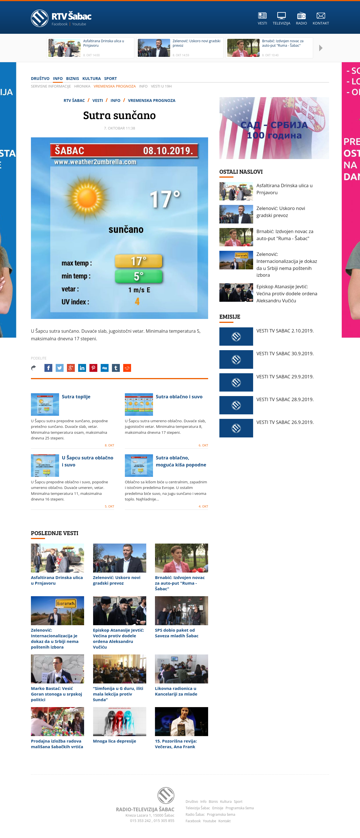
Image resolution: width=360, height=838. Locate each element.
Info (58, 78)
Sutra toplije (76, 396)
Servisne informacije (51, 86)
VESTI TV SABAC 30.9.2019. (285, 353)
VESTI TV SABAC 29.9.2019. (285, 376)
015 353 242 (141, 820)
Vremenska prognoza (115, 86)
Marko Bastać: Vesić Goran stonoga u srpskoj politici (56, 693)
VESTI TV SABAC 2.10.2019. (285, 330)
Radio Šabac (195, 814)
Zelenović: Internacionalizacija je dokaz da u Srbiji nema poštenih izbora (54, 638)
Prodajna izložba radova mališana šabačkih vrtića (57, 743)
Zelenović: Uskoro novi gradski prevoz (117, 580)
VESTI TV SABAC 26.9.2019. (285, 422)
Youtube (79, 23)
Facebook (60, 23)
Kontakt (224, 821)
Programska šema (240, 808)
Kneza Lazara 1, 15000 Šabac (149, 815)
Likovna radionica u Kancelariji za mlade (176, 691)
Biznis (72, 78)
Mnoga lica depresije (114, 741)
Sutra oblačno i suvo (179, 396)
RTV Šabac (75, 100)
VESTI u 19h (161, 86)
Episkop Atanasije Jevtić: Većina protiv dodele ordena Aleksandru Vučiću (118, 638)
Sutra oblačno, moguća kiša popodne (181, 461)
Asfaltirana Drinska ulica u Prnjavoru (57, 580)
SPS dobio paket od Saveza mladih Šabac (177, 632)
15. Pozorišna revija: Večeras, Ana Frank (176, 743)
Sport (110, 78)
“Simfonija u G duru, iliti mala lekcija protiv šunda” (118, 693)
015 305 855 (164, 820)
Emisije (217, 808)
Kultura (91, 78)
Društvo (40, 78)
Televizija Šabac (198, 808)
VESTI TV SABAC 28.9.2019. (285, 399)
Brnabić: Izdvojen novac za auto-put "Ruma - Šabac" (180, 583)
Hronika (82, 86)
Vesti (98, 100)
